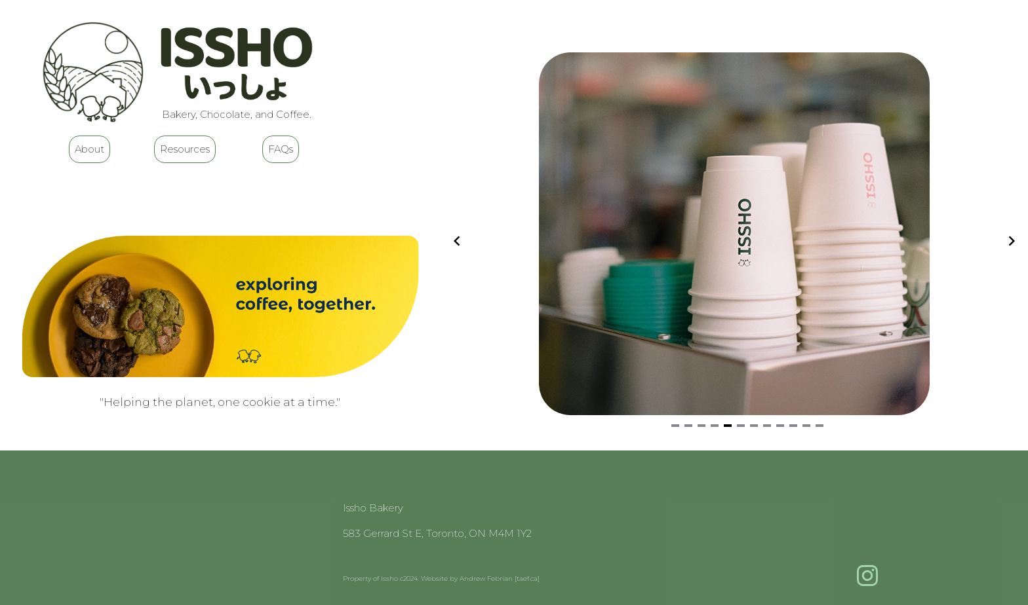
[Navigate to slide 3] (701, 426)
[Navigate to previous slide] (457, 241)
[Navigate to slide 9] (780, 426)
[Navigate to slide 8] (767, 426)
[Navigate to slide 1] (675, 426)
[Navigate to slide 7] (754, 426)
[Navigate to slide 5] (727, 426)
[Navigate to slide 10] (793, 426)
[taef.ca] (527, 578)
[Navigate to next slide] (1011, 241)
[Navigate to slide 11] (806, 426)
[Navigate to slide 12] (819, 426)
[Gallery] (734, 241)
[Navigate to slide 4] (714, 426)
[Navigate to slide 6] (740, 426)
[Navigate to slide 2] (688, 426)
